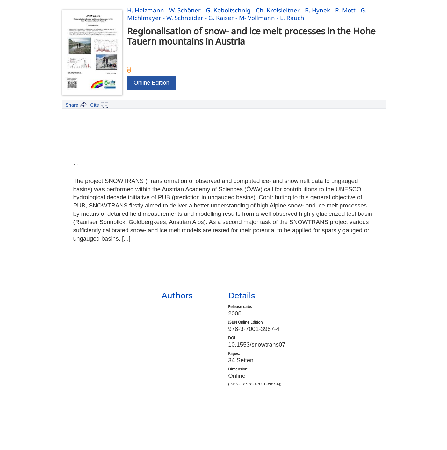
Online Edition (151, 83)
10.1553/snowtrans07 (256, 344)
